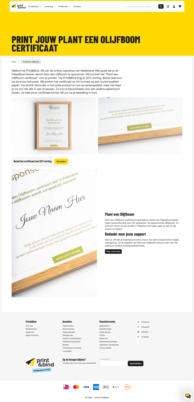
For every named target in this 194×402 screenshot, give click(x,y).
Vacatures (30, 332)
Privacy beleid (105, 348)
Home (14, 62)
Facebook (145, 322)
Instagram (145, 327)
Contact (77, 6)
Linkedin (144, 332)
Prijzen (102, 335)
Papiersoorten (68, 326)
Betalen (66, 345)
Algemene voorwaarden (109, 345)
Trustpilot (145, 337)
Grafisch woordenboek (72, 338)
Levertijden (67, 351)
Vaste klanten (104, 332)
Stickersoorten (68, 329)
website (128, 242)
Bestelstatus (104, 326)
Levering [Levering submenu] (49, 6)
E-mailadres (105, 359)
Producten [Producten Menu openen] (34, 6)
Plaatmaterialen (69, 332)
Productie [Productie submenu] (64, 6)
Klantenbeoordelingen (108, 341)
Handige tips (68, 335)
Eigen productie (32, 335)
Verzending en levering (72, 348)
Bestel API (103, 338)
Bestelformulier (105, 329)
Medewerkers (31, 329)
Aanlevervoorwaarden (71, 341)
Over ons (29, 326)
